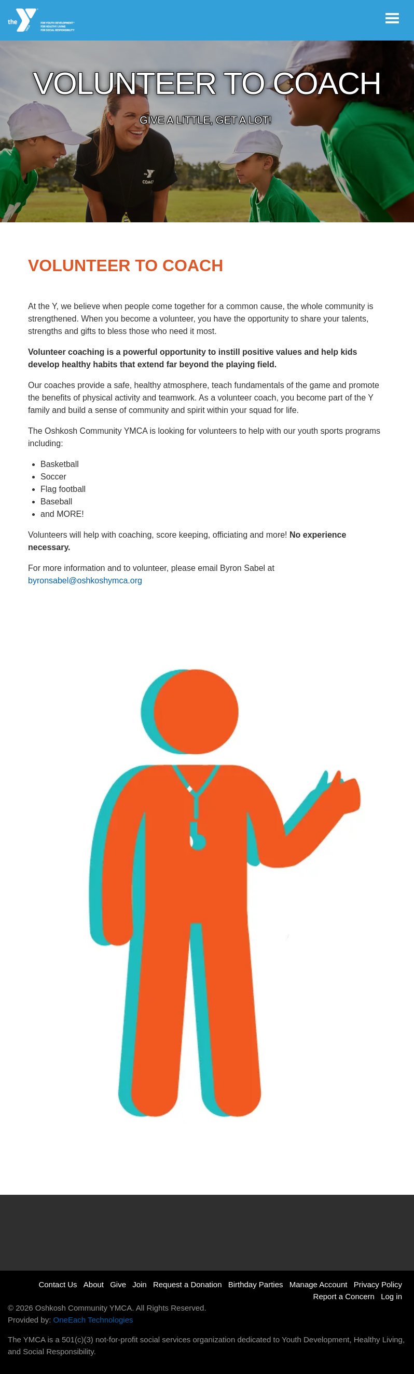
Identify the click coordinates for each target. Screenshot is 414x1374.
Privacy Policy (378, 1284)
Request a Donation (187, 1284)
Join (139, 1284)
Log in (391, 1296)
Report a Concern (344, 1296)
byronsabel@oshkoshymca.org (85, 580)
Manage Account (318, 1284)
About (94, 1284)
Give (118, 1284)
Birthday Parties (255, 1284)
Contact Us (57, 1284)
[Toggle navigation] (392, 18)
